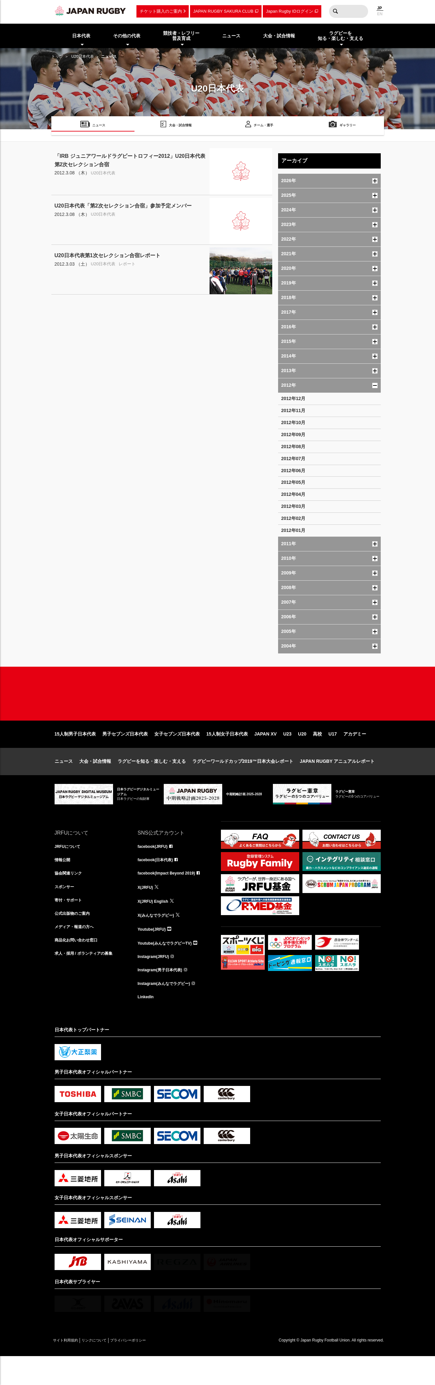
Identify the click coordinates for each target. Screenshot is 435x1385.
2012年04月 (293, 494)
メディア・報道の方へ (77, 953)
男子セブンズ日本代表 (125, 754)
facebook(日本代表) (158, 882)
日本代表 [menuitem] (81, 35)
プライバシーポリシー (150, 1369)
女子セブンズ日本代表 (177, 754)
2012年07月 (293, 458)
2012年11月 (293, 410)
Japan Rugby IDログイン (289, 11)
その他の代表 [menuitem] (126, 35)
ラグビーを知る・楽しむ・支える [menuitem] (340, 36)
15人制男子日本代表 (75, 754)
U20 (302, 754)
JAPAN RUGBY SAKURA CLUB (223, 11)
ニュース (64, 782)
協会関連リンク (70, 896)
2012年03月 (293, 506)
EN (380, 14)
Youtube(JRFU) (154, 953)
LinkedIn (147, 1024)
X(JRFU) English (155, 924)
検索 (335, 11)
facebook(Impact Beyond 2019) (171, 896)
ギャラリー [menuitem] (348, 126)
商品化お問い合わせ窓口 (80, 967)
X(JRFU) (147, 910)
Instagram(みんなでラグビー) (168, 1010)
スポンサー (66, 910)
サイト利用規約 (69, 1369)
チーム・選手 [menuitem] (263, 126)
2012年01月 (293, 530)
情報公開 (64, 882)
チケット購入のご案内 (161, 11)
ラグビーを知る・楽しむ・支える (152, 782)
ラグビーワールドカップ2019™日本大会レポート (242, 782)
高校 (317, 754)
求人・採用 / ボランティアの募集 (88, 982)
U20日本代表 (82, 56)
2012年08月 (293, 446)
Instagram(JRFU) (156, 982)
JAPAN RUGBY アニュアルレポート (337, 782)
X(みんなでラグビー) (159, 939)
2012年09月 (293, 434)
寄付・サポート (70, 924)
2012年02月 (293, 518)
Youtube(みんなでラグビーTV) (169, 967)
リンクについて (107, 1369)
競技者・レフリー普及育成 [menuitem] (181, 36)
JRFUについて (70, 867)
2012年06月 (293, 470)
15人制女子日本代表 (227, 754)
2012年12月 (293, 398)
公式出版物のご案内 (75, 939)
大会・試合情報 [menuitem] (279, 35)
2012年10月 (293, 422)
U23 (287, 754)
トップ (57, 56)
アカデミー (354, 754)
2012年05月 (293, 482)
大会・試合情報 (95, 782)
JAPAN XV (265, 754)
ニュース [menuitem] (231, 35)
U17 (332, 754)
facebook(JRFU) (155, 867)
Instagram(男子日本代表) (164, 996)
